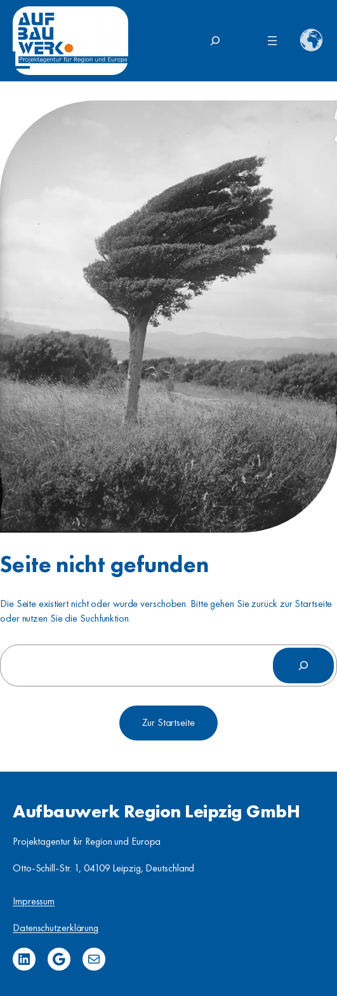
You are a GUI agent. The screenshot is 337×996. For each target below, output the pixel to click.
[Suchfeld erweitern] (215, 40)
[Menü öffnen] (272, 40)
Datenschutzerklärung (55, 927)
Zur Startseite (168, 722)
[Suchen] (303, 665)
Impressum (34, 901)
